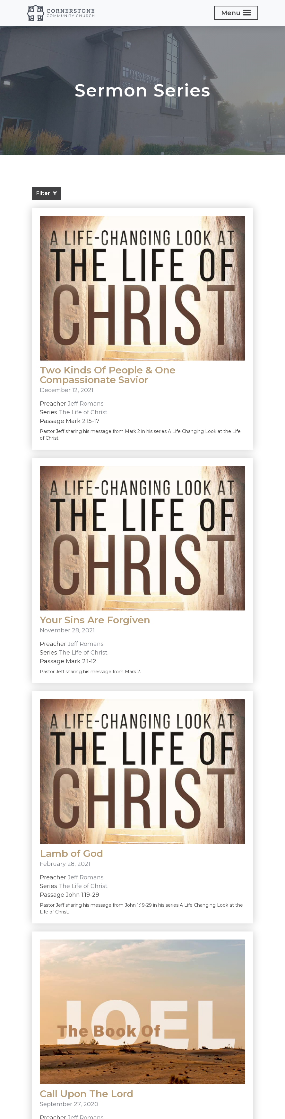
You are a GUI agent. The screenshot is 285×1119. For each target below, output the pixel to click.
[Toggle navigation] (236, 13)
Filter (46, 193)
